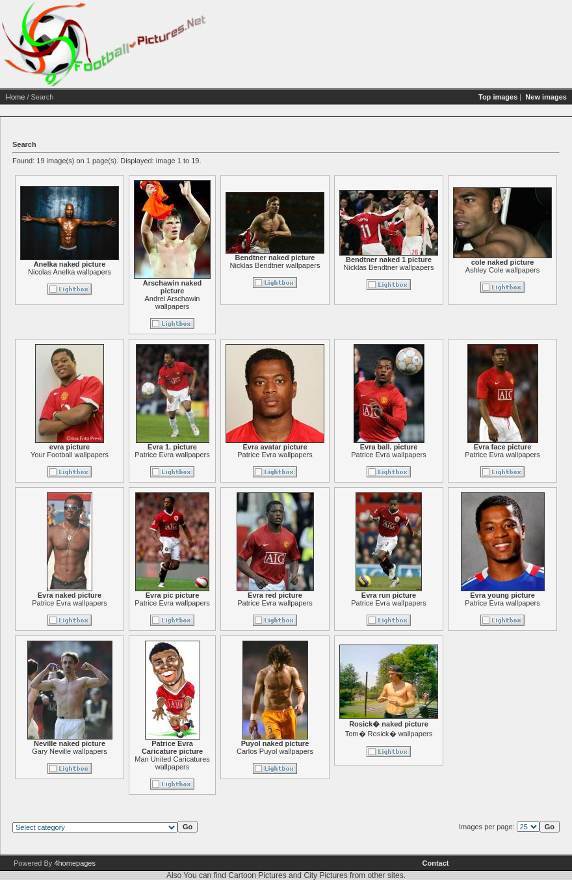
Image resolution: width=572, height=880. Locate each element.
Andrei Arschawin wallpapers (172, 302)
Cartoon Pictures (257, 875)
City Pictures (325, 875)
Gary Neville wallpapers (69, 751)
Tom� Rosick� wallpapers (388, 734)
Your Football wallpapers (70, 455)
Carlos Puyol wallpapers (275, 751)
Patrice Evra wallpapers (172, 455)
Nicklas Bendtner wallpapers (275, 265)
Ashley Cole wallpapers (502, 270)
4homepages (75, 863)
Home (15, 97)
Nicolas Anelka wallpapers (69, 272)
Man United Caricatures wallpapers (172, 763)
